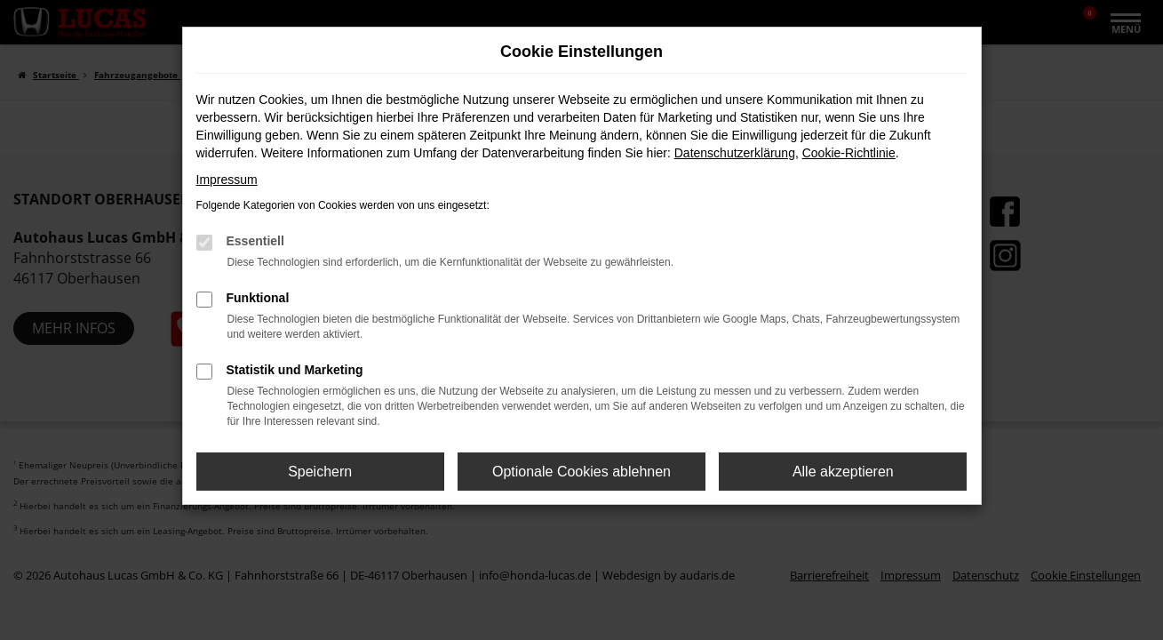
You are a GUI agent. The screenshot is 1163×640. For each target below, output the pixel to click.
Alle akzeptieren (843, 471)
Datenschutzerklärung (734, 153)
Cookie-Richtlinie (849, 153)
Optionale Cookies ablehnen (581, 471)
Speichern (320, 471)
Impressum (227, 179)
